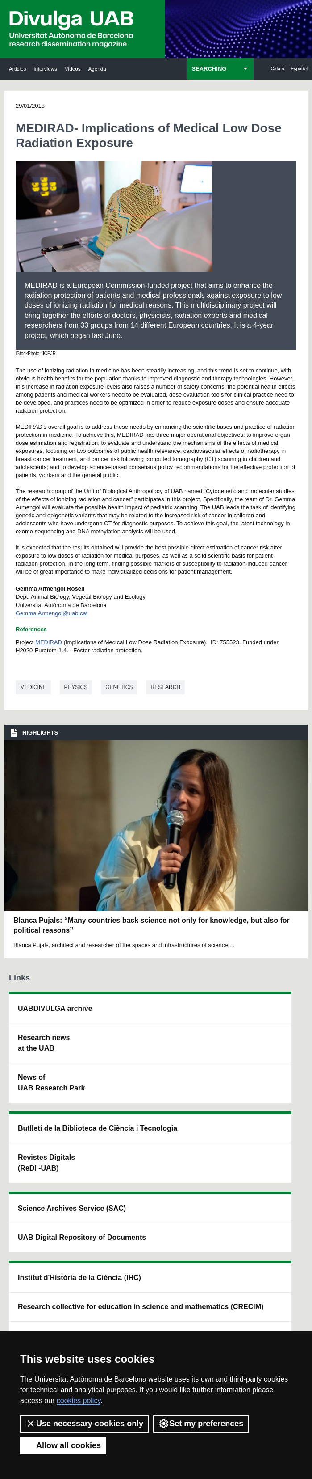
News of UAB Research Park (34, 1115)
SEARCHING (208, 68)
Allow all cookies (63, 1445)
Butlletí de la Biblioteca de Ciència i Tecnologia (95, 1035)
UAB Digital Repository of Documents (154, 1096)
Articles (17, 69)
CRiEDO (208, 1195)
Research (165, 687)
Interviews (45, 69)
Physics (76, 687)
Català (277, 68)
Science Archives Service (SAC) (151, 1024)
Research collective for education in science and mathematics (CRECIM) (212, 1123)
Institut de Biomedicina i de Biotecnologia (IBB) (272, 1152)
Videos (73, 69)
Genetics (119, 687)
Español (299, 68)
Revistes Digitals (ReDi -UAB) (91, 1107)
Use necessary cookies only (84, 1423)
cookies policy (78, 1400)
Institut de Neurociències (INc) (270, 1019)
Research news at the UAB (36, 1058)
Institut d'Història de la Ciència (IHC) (210, 1030)
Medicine (33, 687)
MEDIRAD (48, 642)
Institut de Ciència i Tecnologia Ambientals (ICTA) (272, 1080)
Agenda (97, 69)
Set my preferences (200, 1423)
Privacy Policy (199, 1319)
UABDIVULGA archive (36, 1014)
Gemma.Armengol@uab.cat (51, 613)
